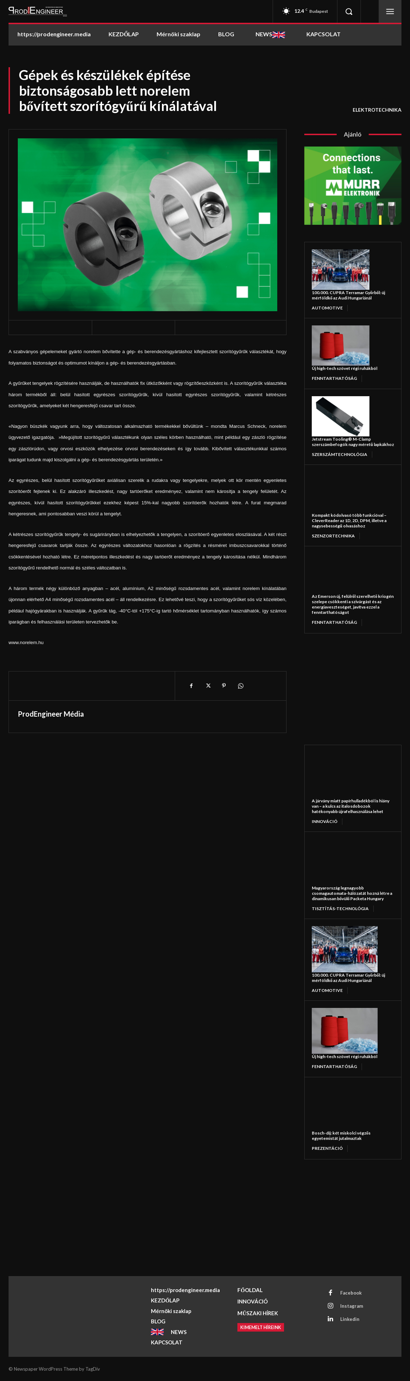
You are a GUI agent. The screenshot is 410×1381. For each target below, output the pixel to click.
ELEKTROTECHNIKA (377, 109)
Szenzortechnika (333, 535)
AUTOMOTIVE (327, 307)
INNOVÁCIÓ (324, 821)
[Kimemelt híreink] (262, 1327)
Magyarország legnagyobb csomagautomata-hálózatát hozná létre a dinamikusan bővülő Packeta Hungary (352, 893)
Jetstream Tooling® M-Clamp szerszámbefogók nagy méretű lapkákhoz (353, 441)
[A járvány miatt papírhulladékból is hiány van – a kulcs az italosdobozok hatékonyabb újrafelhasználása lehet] (345, 775)
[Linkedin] (330, 1319)
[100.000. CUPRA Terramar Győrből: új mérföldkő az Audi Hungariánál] (340, 269)
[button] (348, 11)
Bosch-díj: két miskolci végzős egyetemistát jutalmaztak (341, 1135)
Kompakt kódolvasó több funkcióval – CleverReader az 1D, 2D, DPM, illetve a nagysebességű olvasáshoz (349, 520)
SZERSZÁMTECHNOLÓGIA (339, 454)
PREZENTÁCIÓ (327, 1148)
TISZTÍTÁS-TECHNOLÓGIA (340, 908)
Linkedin (349, 1319)
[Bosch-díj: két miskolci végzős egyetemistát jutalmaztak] (345, 1107)
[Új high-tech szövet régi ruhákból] (340, 345)
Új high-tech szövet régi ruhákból (344, 368)
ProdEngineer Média (51, 714)
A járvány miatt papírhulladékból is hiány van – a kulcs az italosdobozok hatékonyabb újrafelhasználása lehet (350, 806)
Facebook (351, 1293)
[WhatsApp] (240, 686)
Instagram (351, 1306)
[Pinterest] (224, 686)
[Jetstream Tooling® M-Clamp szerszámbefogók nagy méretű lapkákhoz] (340, 416)
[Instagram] (330, 1306)
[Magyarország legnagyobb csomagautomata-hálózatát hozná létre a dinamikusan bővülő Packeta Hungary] (345, 862)
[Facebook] (191, 686)
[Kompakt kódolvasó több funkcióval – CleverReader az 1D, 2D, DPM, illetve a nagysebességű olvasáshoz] (340, 492)
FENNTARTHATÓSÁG (334, 378)
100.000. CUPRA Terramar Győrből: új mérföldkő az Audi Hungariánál (348, 295)
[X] (207, 686)
